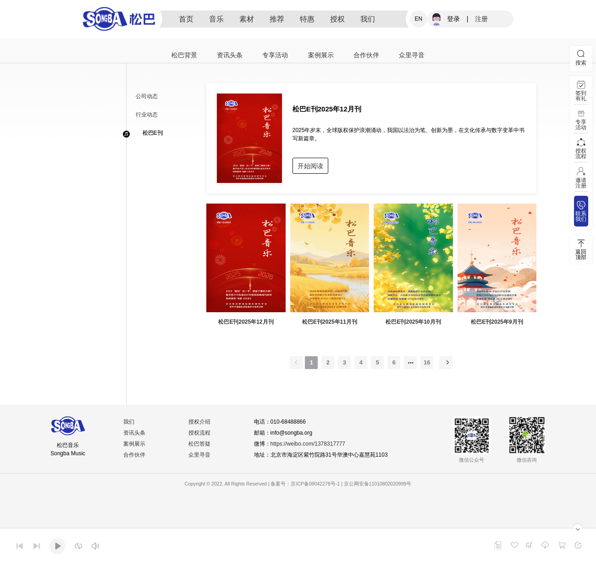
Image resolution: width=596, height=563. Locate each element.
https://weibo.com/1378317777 (307, 444)
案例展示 (321, 55)
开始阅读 (310, 166)
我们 (367, 19)
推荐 (277, 19)
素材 (246, 19)
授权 (337, 19)
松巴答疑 (199, 444)
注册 (481, 18)
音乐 (216, 19)
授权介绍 (199, 422)
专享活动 (275, 55)
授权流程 (199, 433)
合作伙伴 (366, 55)
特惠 (307, 19)
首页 (186, 19)
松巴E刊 (153, 133)
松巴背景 (184, 55)
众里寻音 (412, 55)
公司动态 (147, 96)
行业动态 (147, 114)
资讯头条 (230, 55)
